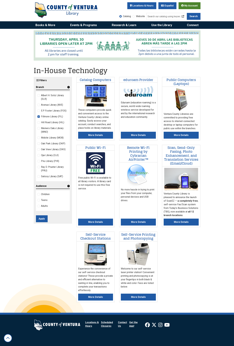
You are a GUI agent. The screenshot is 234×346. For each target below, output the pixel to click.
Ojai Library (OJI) (50, 155)
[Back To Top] (8, 338)
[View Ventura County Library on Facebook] (147, 325)
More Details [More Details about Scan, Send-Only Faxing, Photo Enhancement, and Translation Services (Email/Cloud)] (181, 222)
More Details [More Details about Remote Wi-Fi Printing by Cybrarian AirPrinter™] (138, 222)
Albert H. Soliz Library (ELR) (52, 97)
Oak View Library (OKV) (53, 149)
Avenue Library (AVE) (52, 104)
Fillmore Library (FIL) (52, 116)
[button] (53, 87)
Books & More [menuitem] (45, 25)
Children (45, 194)
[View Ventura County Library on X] (154, 325)
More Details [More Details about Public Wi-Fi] (95, 222)
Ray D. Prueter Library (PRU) (52, 168)
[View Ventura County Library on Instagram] (160, 325)
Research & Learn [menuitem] (124, 25)
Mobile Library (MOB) (52, 137)
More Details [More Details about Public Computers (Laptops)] (181, 135)
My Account (189, 5)
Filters (41, 80)
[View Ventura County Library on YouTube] (167, 325)
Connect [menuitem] (193, 25)
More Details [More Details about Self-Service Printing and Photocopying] (138, 297)
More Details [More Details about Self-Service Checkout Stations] (95, 297)
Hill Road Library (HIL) (52, 122)
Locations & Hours (141, 5)
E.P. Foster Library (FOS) (53, 110)
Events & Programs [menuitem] (83, 25)
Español (167, 5)
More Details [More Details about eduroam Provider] (138, 135)
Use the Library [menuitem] (161, 25)
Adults (44, 206)
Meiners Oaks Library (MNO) (52, 130)
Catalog (127, 16)
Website (140, 16)
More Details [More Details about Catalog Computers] (95, 135)
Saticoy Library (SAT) (52, 176)
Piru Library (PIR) (50, 161)
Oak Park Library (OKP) (53, 143)
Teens (44, 200)
